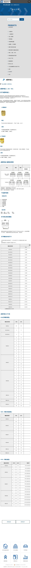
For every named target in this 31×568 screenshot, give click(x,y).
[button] (29, 2)
